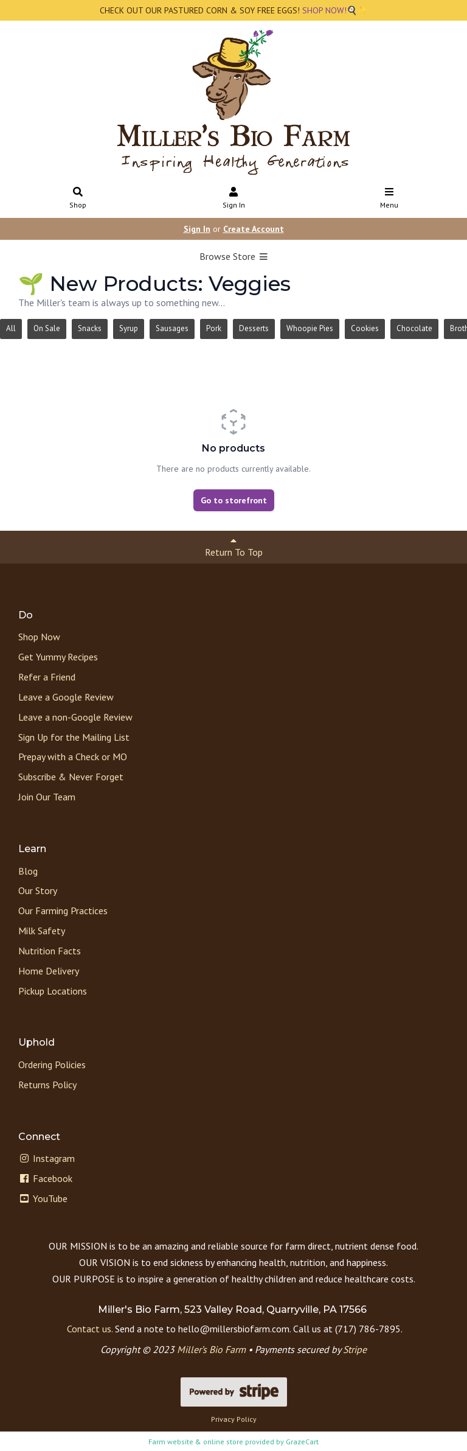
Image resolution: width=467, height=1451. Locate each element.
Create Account (253, 228)
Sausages (172, 328)
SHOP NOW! (323, 10)
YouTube (42, 1198)
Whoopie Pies (309, 328)
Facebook (45, 1178)
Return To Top (234, 547)
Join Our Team (46, 797)
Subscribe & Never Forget (70, 777)
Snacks (90, 328)
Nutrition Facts (49, 951)
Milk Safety (41, 931)
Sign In (234, 198)
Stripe (355, 1349)
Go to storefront (234, 500)
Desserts (254, 328)
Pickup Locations (52, 991)
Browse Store (233, 256)
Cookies (365, 328)
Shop (78, 198)
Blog (28, 871)
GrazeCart (302, 1441)
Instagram (46, 1158)
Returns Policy (47, 1085)
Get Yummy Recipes (58, 657)
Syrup (128, 328)
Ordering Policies (52, 1064)
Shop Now (39, 637)
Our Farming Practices (63, 910)
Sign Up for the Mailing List (74, 737)
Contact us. (89, 1329)
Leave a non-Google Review (75, 717)
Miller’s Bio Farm (211, 1349)
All (11, 328)
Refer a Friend (46, 677)
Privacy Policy (234, 1419)
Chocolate (414, 328)
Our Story (37, 890)
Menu (389, 198)
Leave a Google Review (66, 697)
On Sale (46, 328)
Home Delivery (48, 971)
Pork (213, 328)
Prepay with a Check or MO (72, 756)
